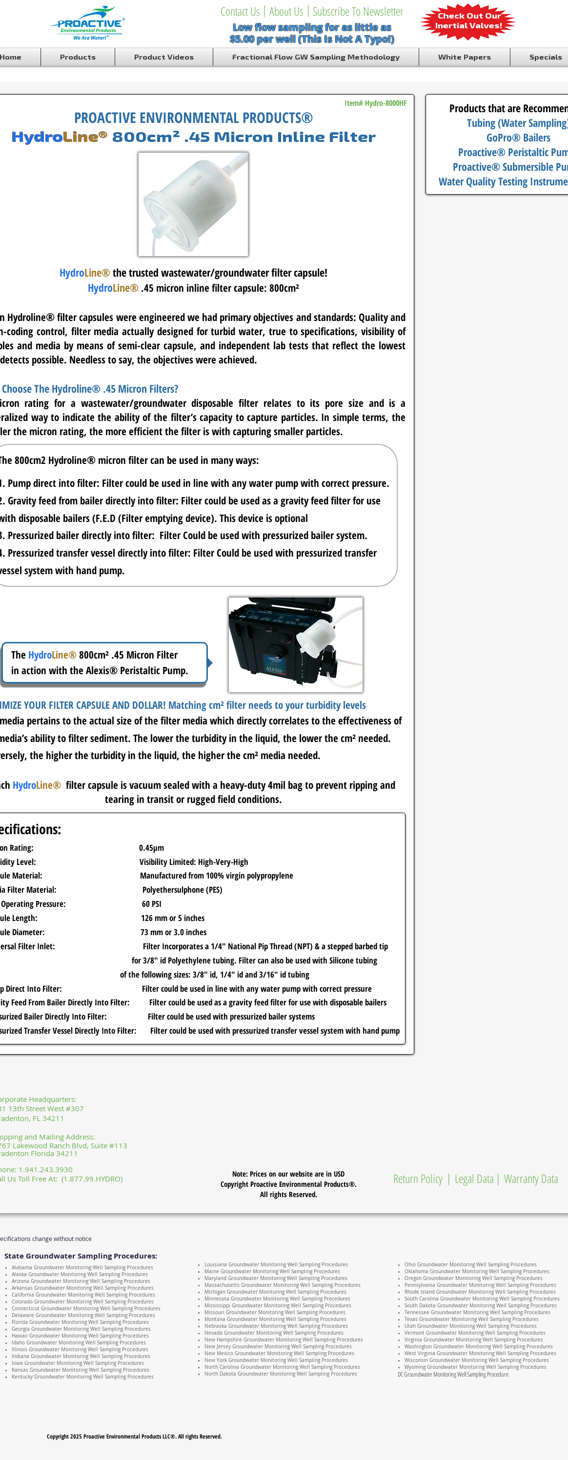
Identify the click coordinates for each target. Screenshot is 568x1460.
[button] (308, 9)
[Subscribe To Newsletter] (357, 11)
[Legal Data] (474, 1178)
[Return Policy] (418, 1178)
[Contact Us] (240, 11)
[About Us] (286, 11)
